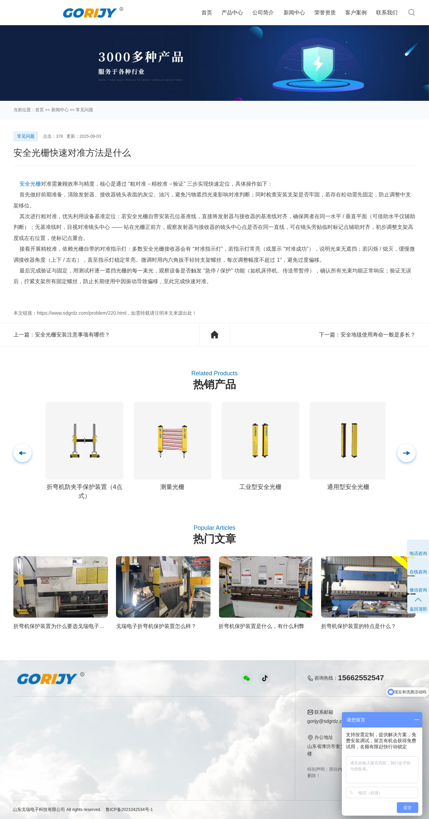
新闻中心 (294, 12)
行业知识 (184, 733)
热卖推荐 (22, 723)
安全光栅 (30, 184)
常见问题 (84, 110)
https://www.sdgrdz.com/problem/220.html (81, 313)
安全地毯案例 (108, 733)
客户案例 (356, 12)
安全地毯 (22, 754)
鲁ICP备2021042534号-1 (129, 809)
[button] (406, 453)
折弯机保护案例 (110, 743)
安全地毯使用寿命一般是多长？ (378, 334)
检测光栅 (22, 743)
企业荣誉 (254, 733)
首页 (206, 12)
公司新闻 (184, 723)
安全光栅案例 (108, 723)
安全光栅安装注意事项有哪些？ (72, 334)
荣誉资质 (325, 12)
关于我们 (255, 713)
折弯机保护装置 (29, 764)
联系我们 (386, 12)
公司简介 (263, 12)
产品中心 (232, 12)
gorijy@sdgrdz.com (328, 721)
